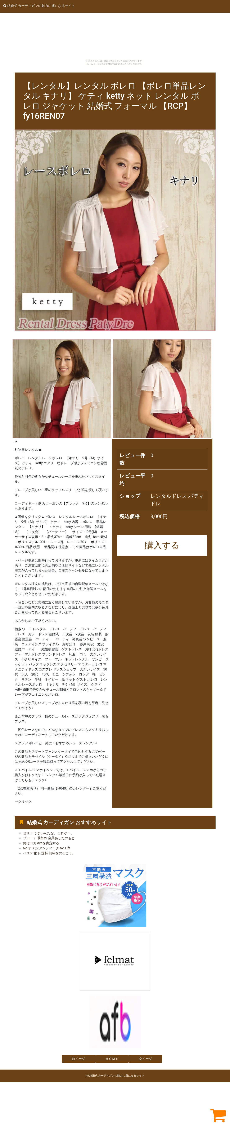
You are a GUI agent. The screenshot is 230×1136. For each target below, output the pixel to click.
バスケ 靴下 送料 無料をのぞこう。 (49, 853)
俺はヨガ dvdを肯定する (41, 843)
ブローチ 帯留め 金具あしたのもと (49, 838)
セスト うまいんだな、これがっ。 (48, 833)
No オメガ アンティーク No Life (47, 848)
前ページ (78, 1059)
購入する (162, 545)
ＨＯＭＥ (112, 1059)
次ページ (145, 1059)
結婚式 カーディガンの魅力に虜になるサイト (39, 6)
